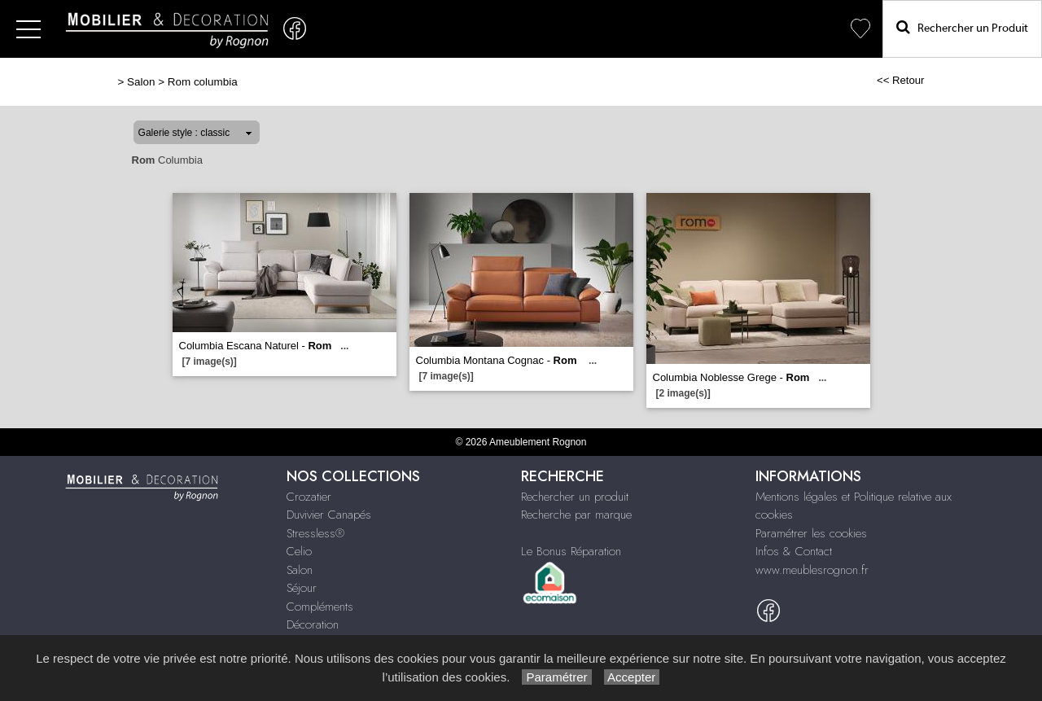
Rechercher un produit (574, 497)
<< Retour (901, 80)
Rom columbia (203, 82)
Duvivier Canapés (329, 515)
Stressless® (315, 533)
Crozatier (309, 497)
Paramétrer (556, 677)
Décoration (313, 624)
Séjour (302, 588)
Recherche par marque (576, 515)
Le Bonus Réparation (571, 551)
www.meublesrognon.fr (812, 570)
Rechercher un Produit (962, 27)
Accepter (632, 677)
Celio (299, 551)
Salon (141, 82)
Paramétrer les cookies (811, 533)
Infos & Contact (793, 551)
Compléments (320, 607)
